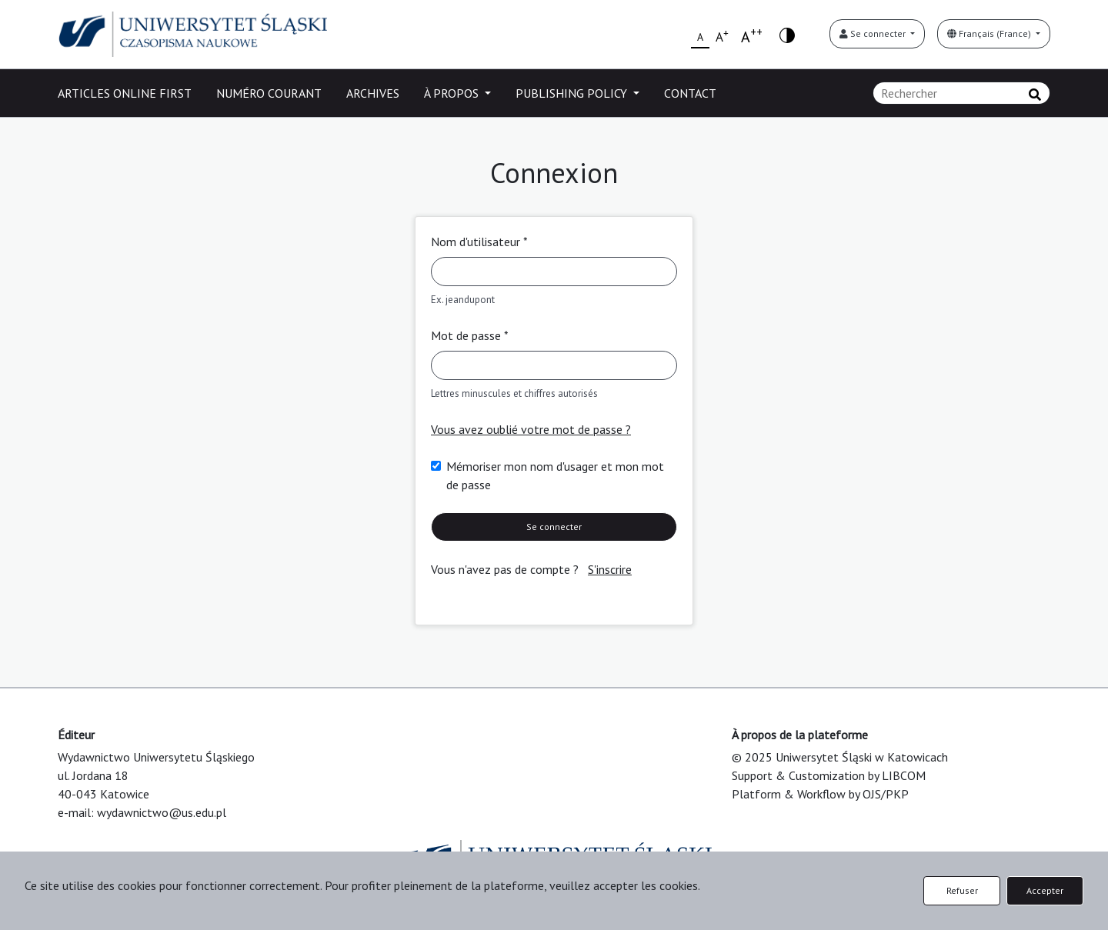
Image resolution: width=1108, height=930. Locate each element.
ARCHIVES (372, 93)
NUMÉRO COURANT (269, 93)
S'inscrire (610, 569)
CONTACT (690, 93)
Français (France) (990, 33)
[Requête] (961, 93)
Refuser (962, 890)
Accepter (1044, 890)
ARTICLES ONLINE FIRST (125, 93)
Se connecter (873, 33)
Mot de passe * (470, 335)
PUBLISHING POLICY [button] (573, 93)
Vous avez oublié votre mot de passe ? (531, 429)
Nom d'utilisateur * (479, 241)
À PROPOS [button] (453, 93)
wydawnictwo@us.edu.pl (161, 812)
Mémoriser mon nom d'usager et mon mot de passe (555, 475)
